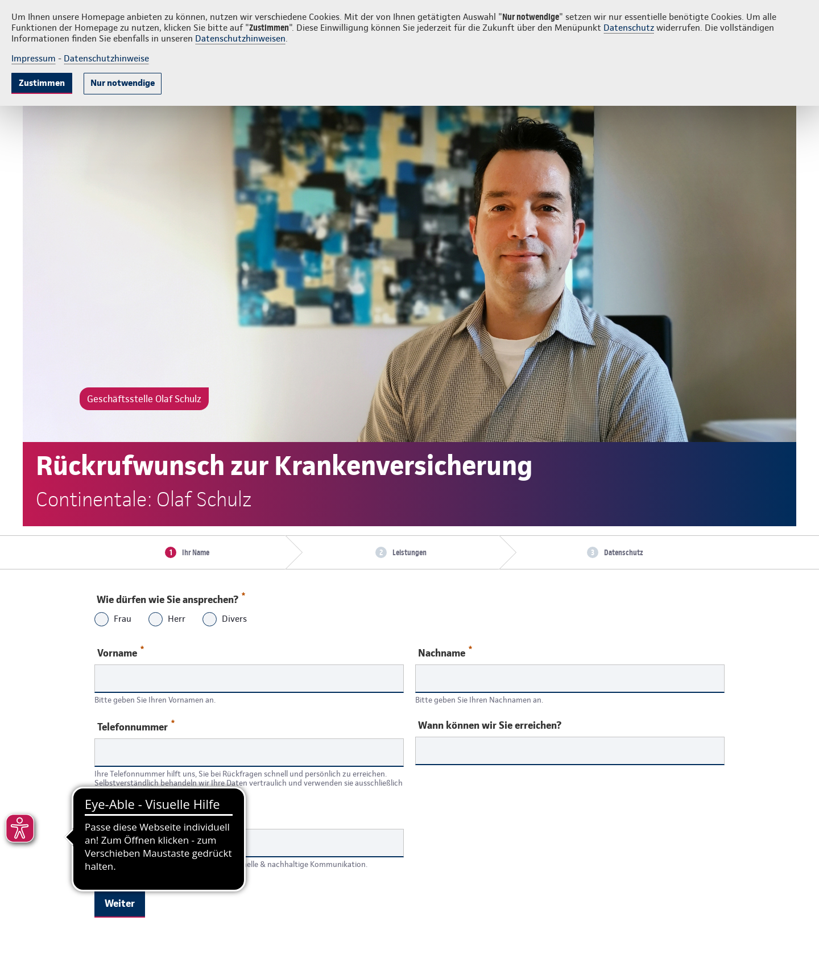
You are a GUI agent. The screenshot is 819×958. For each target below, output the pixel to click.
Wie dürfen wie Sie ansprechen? (170, 596)
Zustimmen (42, 82)
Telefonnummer (136, 726)
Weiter (120, 903)
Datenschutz (628, 27)
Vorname (120, 652)
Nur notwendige (122, 82)
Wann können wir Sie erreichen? (489, 725)
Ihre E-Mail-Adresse (140, 817)
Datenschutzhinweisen (240, 38)
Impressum (33, 58)
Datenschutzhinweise (106, 58)
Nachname (445, 652)
